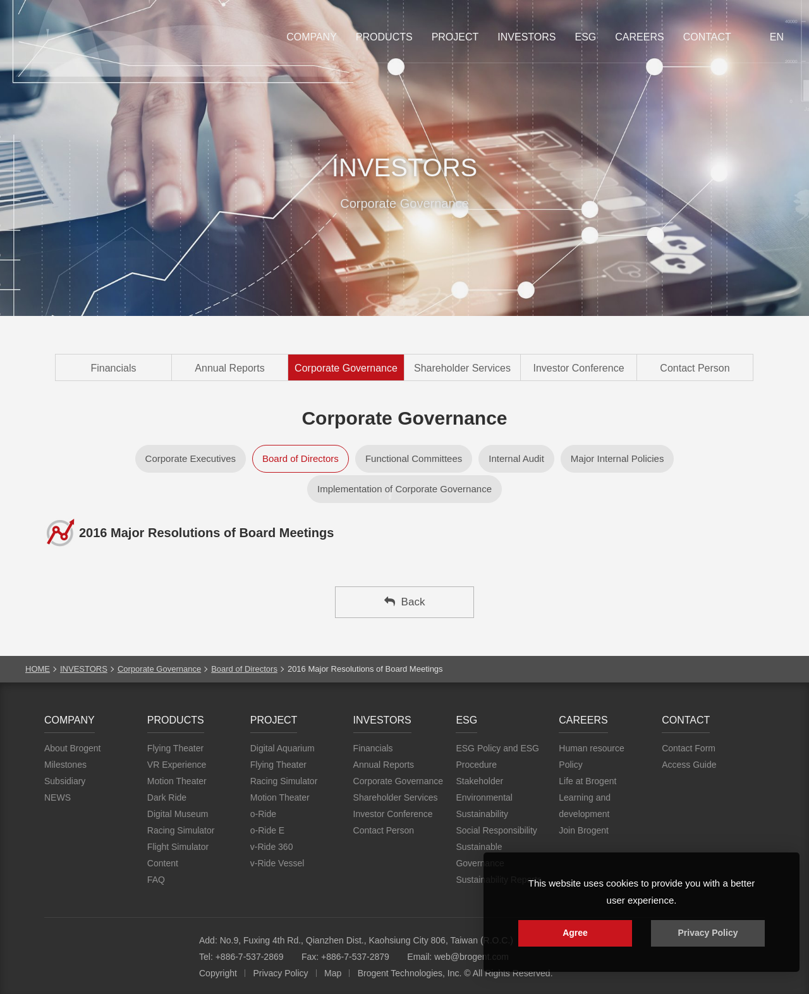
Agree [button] (575, 933)
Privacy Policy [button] (708, 933)
